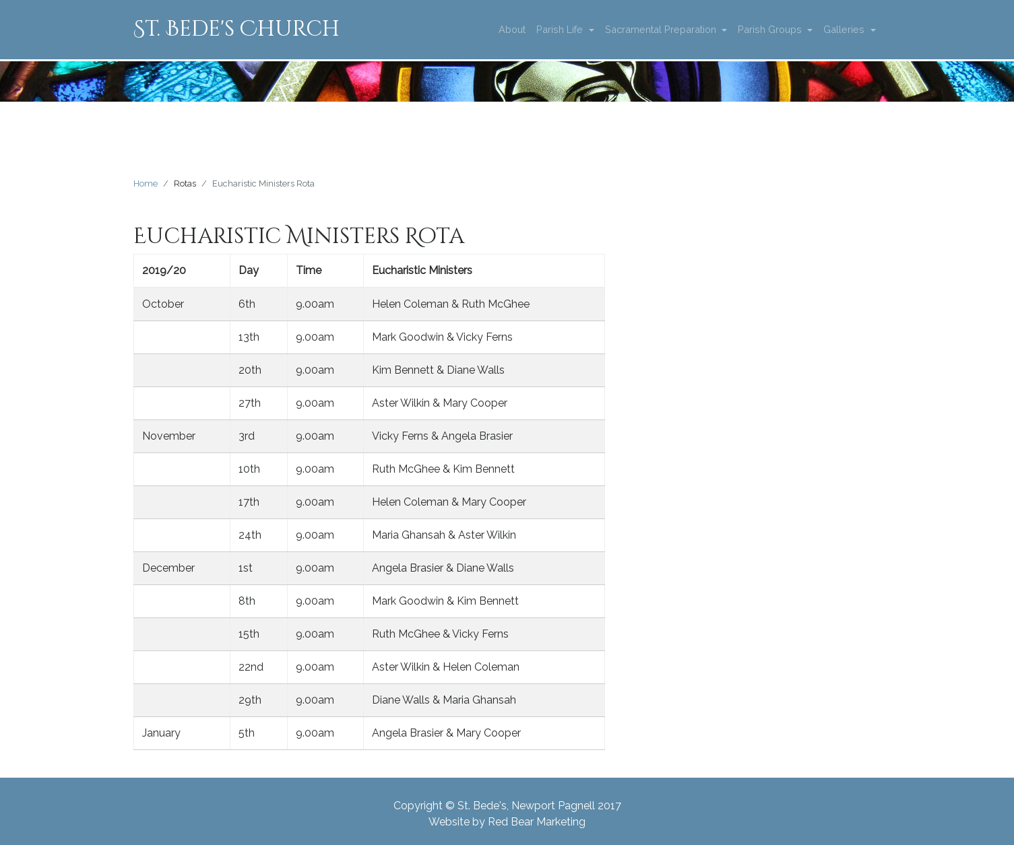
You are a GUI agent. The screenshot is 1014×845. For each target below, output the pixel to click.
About (512, 29)
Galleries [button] (845, 29)
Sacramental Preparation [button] (662, 29)
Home (145, 183)
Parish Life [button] (560, 29)
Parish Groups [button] (771, 29)
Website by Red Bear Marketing (507, 821)
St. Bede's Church (236, 29)
